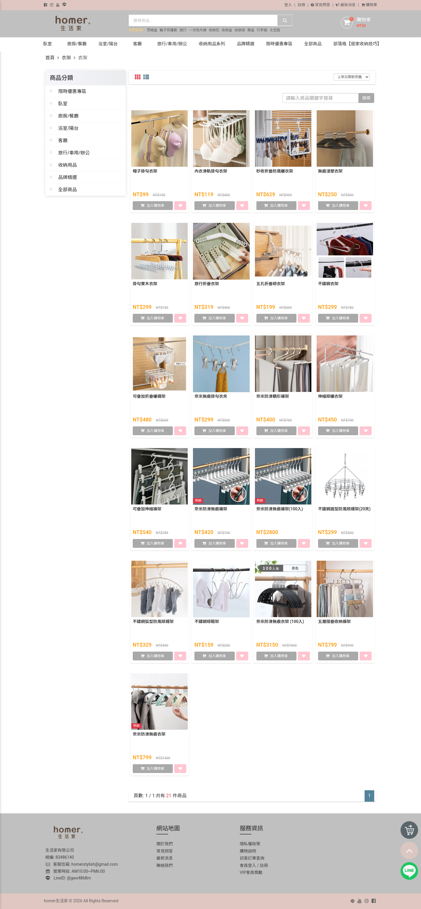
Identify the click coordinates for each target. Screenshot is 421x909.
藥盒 (250, 30)
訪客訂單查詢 (252, 858)
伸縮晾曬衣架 (330, 397)
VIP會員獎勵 (251, 872)
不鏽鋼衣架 (328, 285)
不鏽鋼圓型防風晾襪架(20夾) (344, 510)
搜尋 (366, 98)
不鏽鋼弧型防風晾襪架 (153, 623)
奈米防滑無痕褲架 (210, 510)
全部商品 (67, 189)
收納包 (214, 30)
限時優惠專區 (72, 91)
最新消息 (346, 5)
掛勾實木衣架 (145, 285)
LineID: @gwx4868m (68, 878)
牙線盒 (152, 30)
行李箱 (262, 30)
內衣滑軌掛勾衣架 (210, 172)
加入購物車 (155, 207)
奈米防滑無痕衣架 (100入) (280, 623)
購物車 (369, 5)
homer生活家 (56, 900)
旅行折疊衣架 (206, 285)
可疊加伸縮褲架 (147, 510)
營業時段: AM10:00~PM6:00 (75, 871)
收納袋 (239, 30)
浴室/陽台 (68, 128)
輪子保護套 (168, 30)
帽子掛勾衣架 (145, 172)
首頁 (50, 58)
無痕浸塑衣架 (330, 172)
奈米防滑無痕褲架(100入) (279, 510)
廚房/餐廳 (68, 116)
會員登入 (248, 865)
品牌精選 (67, 177)
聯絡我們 (164, 865)
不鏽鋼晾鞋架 (206, 623)
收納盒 (227, 30)
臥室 (63, 103)
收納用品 (67, 165)
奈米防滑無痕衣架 (149, 735)
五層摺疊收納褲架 (334, 623)
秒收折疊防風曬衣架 (274, 172)
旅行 (183, 30)
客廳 (63, 140)
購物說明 (248, 851)
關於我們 (164, 843)
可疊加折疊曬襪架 (149, 397)
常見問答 (320, 5)
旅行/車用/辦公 (74, 152)
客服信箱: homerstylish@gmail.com (81, 864)
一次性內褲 (197, 30)
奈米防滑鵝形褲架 (272, 397)
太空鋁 (275, 30)
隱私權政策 (250, 843)
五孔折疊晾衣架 (270, 285)
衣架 (66, 58)
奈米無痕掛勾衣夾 (210, 397)
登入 (288, 5)
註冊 (301, 5)
